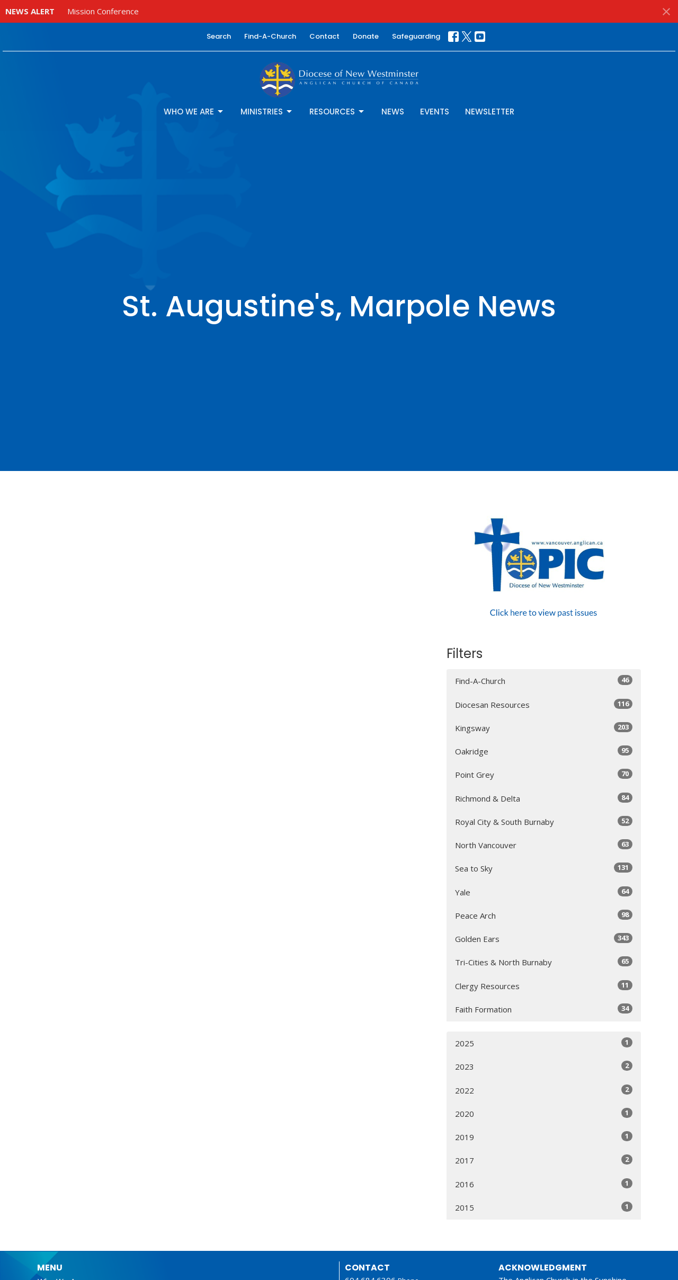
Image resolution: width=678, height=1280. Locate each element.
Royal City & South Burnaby (543, 821)
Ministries (266, 111)
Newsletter (489, 111)
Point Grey (543, 774)
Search (219, 36)
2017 (543, 1160)
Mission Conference (103, 11)
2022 (543, 1090)
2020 (543, 1113)
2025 (543, 1042)
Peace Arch (543, 915)
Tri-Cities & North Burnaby (543, 961)
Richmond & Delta (543, 798)
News (392, 111)
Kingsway (543, 727)
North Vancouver (543, 844)
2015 (543, 1207)
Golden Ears (543, 938)
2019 (543, 1136)
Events (434, 111)
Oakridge (543, 751)
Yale (543, 891)
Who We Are (194, 111)
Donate (366, 36)
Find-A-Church (270, 36)
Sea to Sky (543, 868)
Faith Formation (543, 1009)
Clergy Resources (543, 985)
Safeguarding (416, 36)
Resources (337, 111)
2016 (543, 1183)
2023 (543, 1066)
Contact (324, 36)
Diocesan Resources (543, 704)
